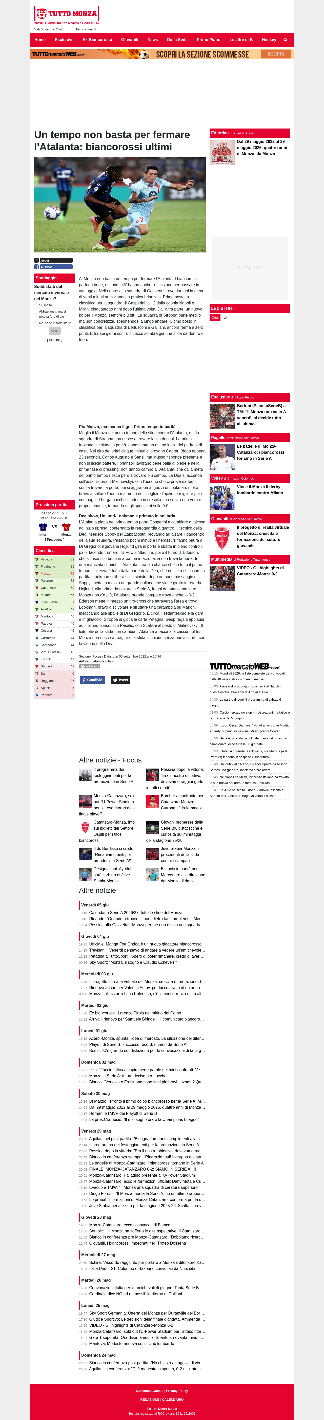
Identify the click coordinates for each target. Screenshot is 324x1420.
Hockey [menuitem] (269, 40)
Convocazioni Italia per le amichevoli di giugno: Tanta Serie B (144, 1288)
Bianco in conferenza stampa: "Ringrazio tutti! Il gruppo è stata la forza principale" (162, 1157)
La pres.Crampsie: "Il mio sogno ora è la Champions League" (144, 1119)
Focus (96, 656)
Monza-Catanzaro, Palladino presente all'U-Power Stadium (142, 1175)
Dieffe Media (167, 1409)
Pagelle (218, 437)
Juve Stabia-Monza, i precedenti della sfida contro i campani (180, 854)
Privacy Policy (177, 1391)
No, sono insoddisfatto (55, 323)
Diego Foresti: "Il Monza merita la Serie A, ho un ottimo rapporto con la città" (157, 1193)
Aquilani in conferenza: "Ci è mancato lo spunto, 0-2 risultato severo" (150, 1369)
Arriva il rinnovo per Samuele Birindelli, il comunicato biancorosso (147, 1019)
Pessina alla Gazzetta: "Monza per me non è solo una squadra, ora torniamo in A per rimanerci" (174, 925)
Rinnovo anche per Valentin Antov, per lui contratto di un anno (144, 988)
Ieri (224, 317)
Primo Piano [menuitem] (208, 40)
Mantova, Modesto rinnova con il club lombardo (131, 1343)
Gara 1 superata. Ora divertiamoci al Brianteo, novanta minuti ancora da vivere (160, 1337)
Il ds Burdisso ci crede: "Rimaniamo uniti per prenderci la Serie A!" (114, 854)
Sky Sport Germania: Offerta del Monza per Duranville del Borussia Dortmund (159, 1313)
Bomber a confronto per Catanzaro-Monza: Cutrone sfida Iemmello (182, 802)
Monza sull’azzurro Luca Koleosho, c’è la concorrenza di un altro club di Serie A (160, 994)
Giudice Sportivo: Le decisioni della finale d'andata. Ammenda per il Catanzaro (159, 1319)
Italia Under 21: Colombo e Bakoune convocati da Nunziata (142, 1268)
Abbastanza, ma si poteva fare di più (52, 314)
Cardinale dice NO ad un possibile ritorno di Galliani (135, 1294)
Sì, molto (45, 305)
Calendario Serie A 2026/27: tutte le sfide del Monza (136, 913)
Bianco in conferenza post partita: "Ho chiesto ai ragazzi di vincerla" (149, 1363)
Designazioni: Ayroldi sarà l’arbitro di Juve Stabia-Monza (112, 875)
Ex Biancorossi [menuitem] (97, 40)
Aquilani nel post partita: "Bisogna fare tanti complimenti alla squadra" (151, 1139)
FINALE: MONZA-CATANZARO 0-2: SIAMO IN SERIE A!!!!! (142, 1169)
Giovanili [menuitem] (129, 40)
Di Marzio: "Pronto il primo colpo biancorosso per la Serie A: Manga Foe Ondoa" (161, 1101)
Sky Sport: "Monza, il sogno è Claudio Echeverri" (133, 962)
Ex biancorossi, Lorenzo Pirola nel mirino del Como (135, 1013)
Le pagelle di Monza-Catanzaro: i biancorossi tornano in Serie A (146, 1163)
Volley (217, 478)
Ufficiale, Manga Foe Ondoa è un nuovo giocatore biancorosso (145, 944)
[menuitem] (285, 40)
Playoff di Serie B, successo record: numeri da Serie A (138, 1044)
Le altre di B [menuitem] (241, 40)
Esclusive (220, 397)
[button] (54, 331)
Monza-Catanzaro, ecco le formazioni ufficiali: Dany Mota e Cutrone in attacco (159, 1181)
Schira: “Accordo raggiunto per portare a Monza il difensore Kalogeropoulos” (157, 1262)
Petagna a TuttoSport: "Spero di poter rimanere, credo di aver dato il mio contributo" (164, 956)
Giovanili (219, 519)
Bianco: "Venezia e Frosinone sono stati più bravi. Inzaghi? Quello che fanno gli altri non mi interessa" (180, 1082)
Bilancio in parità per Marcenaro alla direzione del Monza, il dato (183, 875)
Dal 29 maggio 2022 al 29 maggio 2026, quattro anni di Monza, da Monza (155, 1107)
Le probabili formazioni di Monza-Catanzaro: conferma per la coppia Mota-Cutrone (163, 1199)
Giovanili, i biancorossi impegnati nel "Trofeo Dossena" (138, 1243)
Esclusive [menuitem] (64, 40)
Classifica (45, 551)
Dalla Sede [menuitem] (177, 40)
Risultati (54, 340)
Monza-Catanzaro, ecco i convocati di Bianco (129, 1225)
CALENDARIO (173, 1399)
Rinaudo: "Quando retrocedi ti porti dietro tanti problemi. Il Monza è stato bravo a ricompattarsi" (174, 919)
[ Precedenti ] (54, 539)
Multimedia (221, 559)
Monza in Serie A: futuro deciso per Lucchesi (129, 1076)
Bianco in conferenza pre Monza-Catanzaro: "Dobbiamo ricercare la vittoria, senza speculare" (173, 1237)
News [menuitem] (152, 40)
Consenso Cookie (149, 1391)
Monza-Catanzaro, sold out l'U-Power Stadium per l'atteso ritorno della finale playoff (164, 1331)
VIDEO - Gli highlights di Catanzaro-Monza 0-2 (131, 1325)
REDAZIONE (149, 1399)
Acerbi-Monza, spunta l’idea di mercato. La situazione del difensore (149, 1038)
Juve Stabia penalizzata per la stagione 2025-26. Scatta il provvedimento (154, 1206)
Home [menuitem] (40, 40)
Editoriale (220, 133)
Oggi (215, 317)
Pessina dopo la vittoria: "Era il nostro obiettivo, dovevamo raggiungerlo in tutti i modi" (165, 1151)
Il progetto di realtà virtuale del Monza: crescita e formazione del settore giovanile (162, 981)
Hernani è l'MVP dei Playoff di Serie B (123, 1113)
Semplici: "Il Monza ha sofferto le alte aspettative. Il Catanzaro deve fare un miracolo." (166, 1231)
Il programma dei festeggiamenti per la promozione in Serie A (113, 775)
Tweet (120, 680)
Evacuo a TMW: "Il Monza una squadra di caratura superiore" (144, 1187)
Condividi (93, 680)
